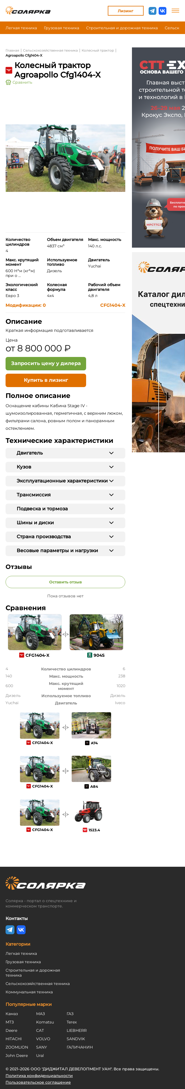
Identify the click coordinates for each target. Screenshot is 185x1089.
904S (99, 655)
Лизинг (125, 10)
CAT (40, 1030)
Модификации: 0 (26, 305)
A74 (94, 743)
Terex (72, 1022)
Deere (11, 1030)
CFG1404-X (112, 305)
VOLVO (43, 1038)
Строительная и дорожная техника (122, 27)
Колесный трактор (98, 50)
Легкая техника (21, 27)
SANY (41, 1047)
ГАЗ (70, 1013)
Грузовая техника (61, 27)
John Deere (17, 1055)
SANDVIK (76, 1038)
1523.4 (94, 830)
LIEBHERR (77, 1030)
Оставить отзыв (65, 582)
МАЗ (40, 1013)
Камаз (12, 1013)
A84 (94, 786)
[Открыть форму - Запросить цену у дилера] (46, 363)
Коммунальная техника (29, 991)
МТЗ (10, 1022)
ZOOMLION (17, 1047)
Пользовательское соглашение (38, 1082)
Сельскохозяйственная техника (50, 50)
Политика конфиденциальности (39, 1075)
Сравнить (19, 82)
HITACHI (14, 1038)
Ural (40, 1055)
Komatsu (45, 1022)
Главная (12, 50)
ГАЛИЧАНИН (80, 1047)
